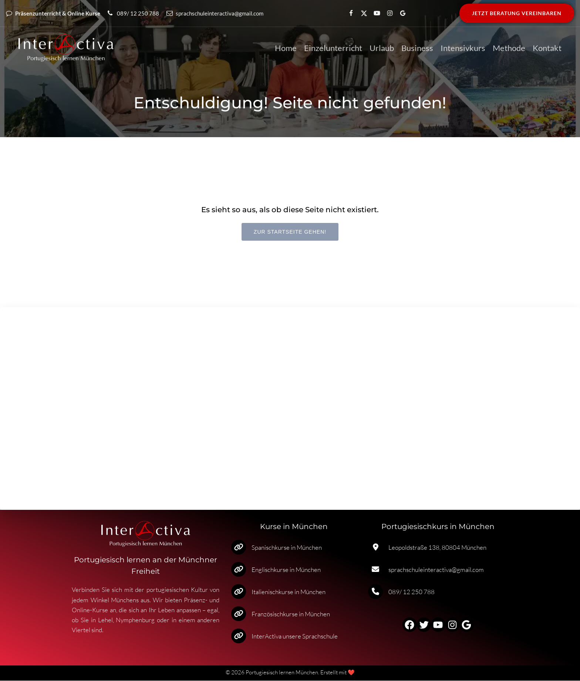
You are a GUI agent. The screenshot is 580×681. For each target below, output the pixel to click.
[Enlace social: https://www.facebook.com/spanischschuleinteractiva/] (347, 13)
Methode (509, 48)
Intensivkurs (463, 48)
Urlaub (382, 48)
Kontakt (547, 48)
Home (286, 48)
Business (417, 48)
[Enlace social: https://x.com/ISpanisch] (360, 13)
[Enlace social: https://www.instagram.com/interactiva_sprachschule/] (386, 13)
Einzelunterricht (333, 48)
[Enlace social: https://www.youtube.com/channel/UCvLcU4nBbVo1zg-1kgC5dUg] (373, 13)
